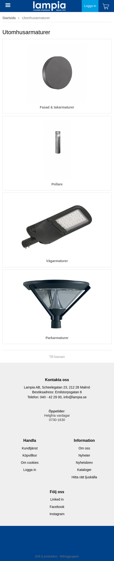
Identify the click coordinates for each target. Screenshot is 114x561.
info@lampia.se (75, 397)
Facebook (57, 507)
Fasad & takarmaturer (57, 107)
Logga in (90, 6)
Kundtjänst (30, 448)
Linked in (57, 499)
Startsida (9, 18)
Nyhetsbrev (84, 462)
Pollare (57, 184)
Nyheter (84, 455)
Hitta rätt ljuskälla (84, 477)
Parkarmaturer (57, 338)
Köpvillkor (29, 455)
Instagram (56, 514)
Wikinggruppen (69, 556)
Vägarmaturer (57, 261)
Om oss (84, 448)
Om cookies (29, 462)
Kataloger (84, 470)
